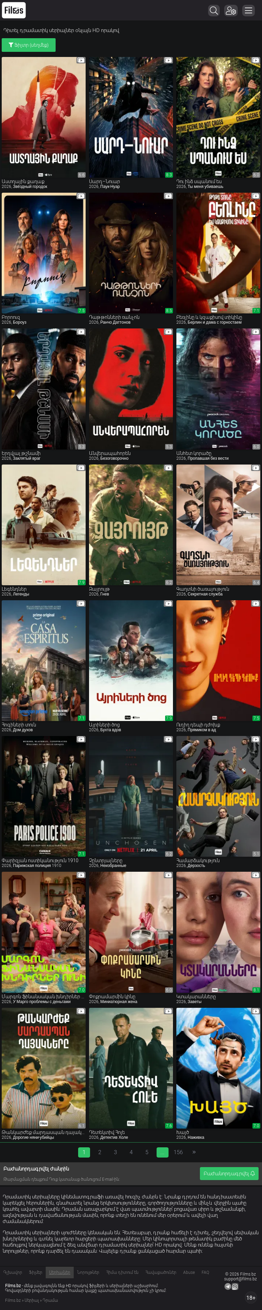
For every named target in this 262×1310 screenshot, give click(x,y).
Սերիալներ (59, 1272)
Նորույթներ (88, 1272)
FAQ (205, 1272)
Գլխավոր (12, 1272)
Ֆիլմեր (35, 1272)
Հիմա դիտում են (122, 1272)
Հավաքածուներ (160, 1272)
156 (178, 1152)
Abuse (189, 1272)
